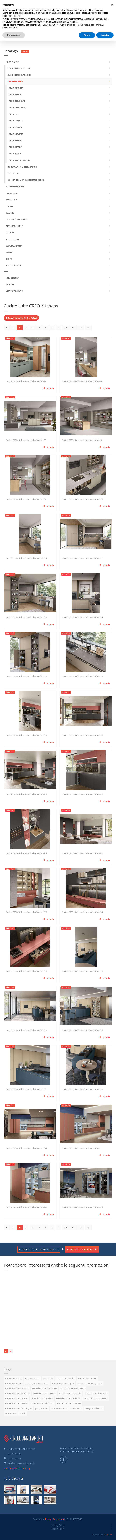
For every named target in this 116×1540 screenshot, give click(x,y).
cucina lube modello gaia (63, 1383)
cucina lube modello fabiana (17, 1393)
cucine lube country (13, 1383)
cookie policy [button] (13, 16)
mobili (22, 1413)
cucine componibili (13, 1378)
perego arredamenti (94, 1408)
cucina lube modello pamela (73, 1388)
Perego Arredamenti (55, 1519)
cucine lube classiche (65, 1378)
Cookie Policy (57, 1529)
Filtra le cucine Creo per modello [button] (21, 318)
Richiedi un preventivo (82, 1249)
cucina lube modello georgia (89, 1383)
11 (73, 327)
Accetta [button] (105, 35)
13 (88, 327)
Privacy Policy (58, 1525)
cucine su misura (32, 1378)
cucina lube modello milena (95, 1398)
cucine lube (48, 1378)
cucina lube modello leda (70, 1393)
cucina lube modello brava (37, 1383)
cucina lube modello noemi (17, 1388)
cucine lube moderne (87, 1378)
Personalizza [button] (13, 35)
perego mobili (41, 1408)
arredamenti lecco (59, 1408)
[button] (112, 4)
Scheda (48, 388)
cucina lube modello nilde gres (18, 1408)
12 (81, 327)
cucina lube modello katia (16, 1403)
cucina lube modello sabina (69, 1403)
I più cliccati (13, 1478)
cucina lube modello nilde (44, 1393)
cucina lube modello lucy (42, 1398)
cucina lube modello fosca (42, 1403)
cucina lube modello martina (44, 1388)
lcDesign (108, 1534)
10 (65, 327)
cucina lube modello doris (16, 1398)
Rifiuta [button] (87, 35)
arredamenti (10, 1413)
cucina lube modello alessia (68, 1398)
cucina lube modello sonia (96, 1393)
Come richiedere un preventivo (38, 1249)
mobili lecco (76, 1408)
